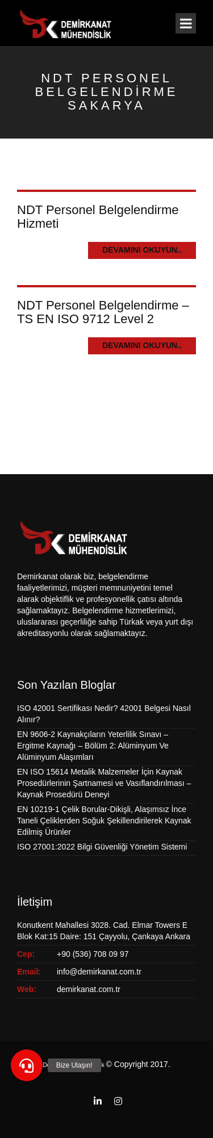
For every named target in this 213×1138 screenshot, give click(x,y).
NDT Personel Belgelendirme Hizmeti (98, 217)
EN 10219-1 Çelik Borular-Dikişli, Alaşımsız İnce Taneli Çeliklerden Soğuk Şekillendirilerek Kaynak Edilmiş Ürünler (104, 820)
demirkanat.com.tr (88, 989)
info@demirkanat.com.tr (99, 971)
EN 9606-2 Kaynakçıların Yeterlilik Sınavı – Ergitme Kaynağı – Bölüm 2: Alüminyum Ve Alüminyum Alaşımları (93, 746)
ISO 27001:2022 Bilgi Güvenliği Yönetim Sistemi (102, 846)
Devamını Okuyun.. (142, 249)
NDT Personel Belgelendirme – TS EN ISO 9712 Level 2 (103, 312)
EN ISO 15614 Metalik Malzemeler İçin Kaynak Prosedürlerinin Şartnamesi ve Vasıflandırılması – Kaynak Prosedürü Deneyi (104, 783)
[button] (27, 1065)
